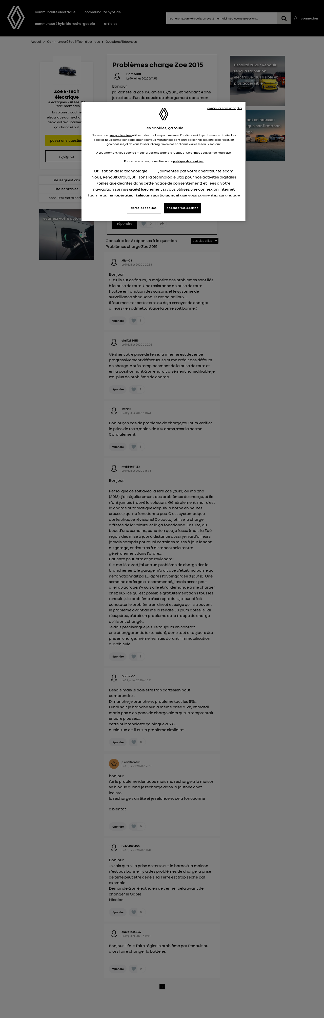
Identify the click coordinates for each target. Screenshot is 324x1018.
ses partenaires (121, 135)
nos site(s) (130, 189)
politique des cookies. (188, 161)
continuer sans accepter (224, 108)
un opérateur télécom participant (142, 195)
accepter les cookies (182, 208)
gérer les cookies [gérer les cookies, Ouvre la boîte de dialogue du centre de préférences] (144, 208)
